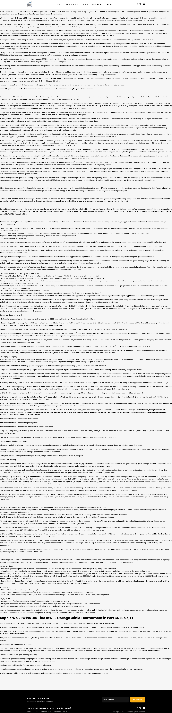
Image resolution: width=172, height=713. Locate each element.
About (110, 4)
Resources (97, 4)
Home (58, 4)
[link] (24, 507)
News (85, 4)
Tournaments (71, 4)
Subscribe (137, 699)
